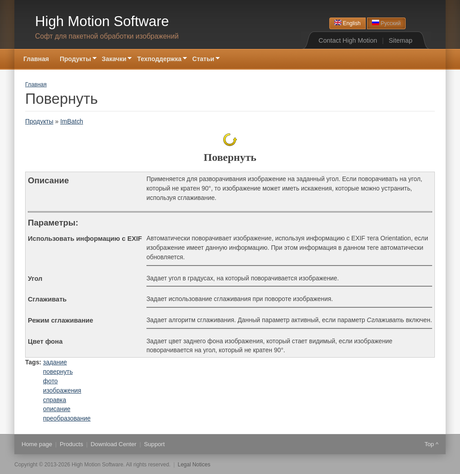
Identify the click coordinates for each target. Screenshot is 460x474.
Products (71, 444)
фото (50, 381)
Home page (37, 444)
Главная (36, 58)
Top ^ (431, 444)
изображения (62, 390)
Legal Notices (194, 464)
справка (54, 399)
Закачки (114, 59)
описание (57, 408)
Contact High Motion (347, 40)
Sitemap (400, 40)
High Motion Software (102, 21)
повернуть (58, 371)
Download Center (114, 444)
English (347, 23)
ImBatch (71, 121)
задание (55, 362)
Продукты (75, 59)
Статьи (203, 59)
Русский (386, 23)
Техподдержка (159, 59)
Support (154, 444)
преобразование (67, 418)
